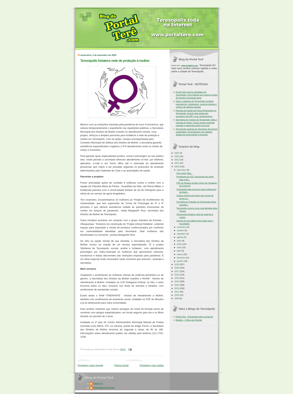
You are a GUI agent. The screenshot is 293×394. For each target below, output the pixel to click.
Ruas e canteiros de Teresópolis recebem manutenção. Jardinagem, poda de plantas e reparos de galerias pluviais (196, 104)
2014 (177, 281)
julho (179, 241)
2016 (177, 275)
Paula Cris (98, 383)
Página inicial (121, 365)
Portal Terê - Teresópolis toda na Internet (194, 317)
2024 (177, 153)
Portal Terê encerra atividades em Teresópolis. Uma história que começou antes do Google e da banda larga (197, 95)
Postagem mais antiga (152, 365)
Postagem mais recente (90, 365)
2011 (177, 292)
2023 (177, 156)
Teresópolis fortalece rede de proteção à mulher (114, 61)
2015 (177, 278)
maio (179, 247)
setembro (181, 234)
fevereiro (181, 258)
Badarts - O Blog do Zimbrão (189, 320)
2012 (177, 288)
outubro (181, 230)
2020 (177, 166)
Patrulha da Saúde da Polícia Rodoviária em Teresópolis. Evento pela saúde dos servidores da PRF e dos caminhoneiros (196, 113)
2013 (177, 285)
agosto (180, 237)
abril (179, 251)
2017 (177, 271)
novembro (182, 227)
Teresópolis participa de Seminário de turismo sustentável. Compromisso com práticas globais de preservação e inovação (197, 132)
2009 (177, 298)
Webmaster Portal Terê (104, 388)
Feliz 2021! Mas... (184, 173)
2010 (177, 295)
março (180, 254)
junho (180, 244)
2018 (177, 268)
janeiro (180, 261)
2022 (177, 160)
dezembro (182, 170)
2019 (177, 264)
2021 (177, 163)
